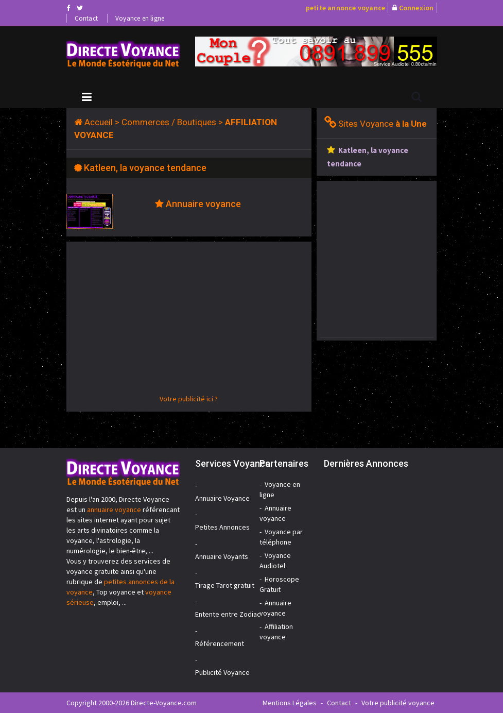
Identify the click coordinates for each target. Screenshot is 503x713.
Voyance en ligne (139, 18)
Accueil (98, 122)
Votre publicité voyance (398, 702)
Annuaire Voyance (222, 498)
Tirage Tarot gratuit (224, 585)
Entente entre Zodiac (228, 614)
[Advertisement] (189, 321)
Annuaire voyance (203, 203)
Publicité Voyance (222, 672)
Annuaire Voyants (221, 556)
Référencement (219, 643)
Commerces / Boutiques (169, 122)
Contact (86, 18)
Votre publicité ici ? (189, 398)
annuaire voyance (114, 509)
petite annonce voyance (345, 7)
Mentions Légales (290, 702)
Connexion (416, 7)
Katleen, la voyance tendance (145, 167)
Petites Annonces (222, 527)
